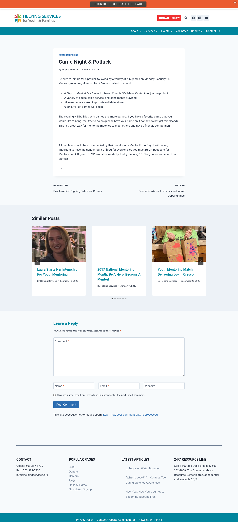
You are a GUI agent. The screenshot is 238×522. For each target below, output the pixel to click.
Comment (62, 341)
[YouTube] (206, 18)
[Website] (164, 385)
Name (59, 386)
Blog (72, 467)
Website (150, 386)
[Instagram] (200, 18)
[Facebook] (193, 18)
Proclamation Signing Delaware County (84, 188)
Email (104, 386)
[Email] (119, 385)
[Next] (200, 261)
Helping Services (70, 69)
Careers (74, 476)
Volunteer (182, 31)
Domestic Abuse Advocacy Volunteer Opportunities (153, 190)
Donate (73, 471)
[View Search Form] (186, 18)
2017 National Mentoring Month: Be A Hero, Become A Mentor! (119, 274)
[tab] (112, 298)
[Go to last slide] (37, 261)
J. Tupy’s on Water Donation (143, 468)
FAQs (72, 480)
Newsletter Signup (80, 489)
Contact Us (213, 31)
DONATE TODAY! (169, 18)
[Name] (73, 385)
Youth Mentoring (68, 55)
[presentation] (59, 244)
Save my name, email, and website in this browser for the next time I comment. (101, 395)
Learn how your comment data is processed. (131, 414)
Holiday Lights (78, 485)
